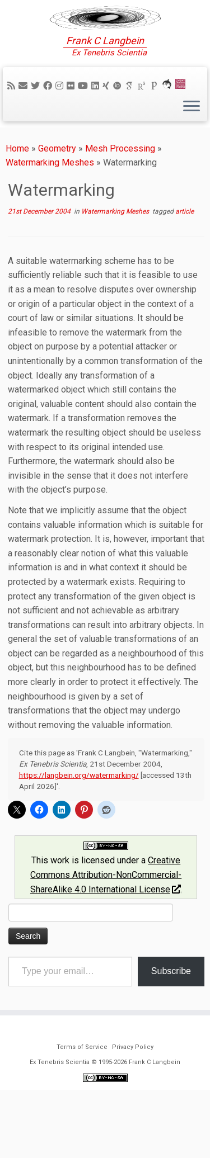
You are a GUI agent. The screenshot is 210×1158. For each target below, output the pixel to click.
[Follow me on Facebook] (49, 117)
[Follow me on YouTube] (84, 117)
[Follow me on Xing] (107, 117)
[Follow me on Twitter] (37, 117)
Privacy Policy (132, 1115)
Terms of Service (82, 1115)
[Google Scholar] (131, 117)
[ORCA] (168, 117)
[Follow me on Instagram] (61, 117)
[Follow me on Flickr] (72, 117)
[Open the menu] (191, 139)
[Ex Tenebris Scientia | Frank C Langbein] (105, 34)
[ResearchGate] (143, 117)
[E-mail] (24, 117)
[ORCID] (119, 117)
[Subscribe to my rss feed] (12, 117)
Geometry (57, 180)
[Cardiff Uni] (182, 117)
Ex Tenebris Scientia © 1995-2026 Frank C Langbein (105, 1130)
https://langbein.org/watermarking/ (79, 807)
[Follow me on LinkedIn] (96, 117)
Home (17, 180)
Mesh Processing (120, 180)
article (184, 244)
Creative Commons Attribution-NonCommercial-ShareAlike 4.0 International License (105, 907)
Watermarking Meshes (50, 195)
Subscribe (171, 1003)
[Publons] (156, 117)
